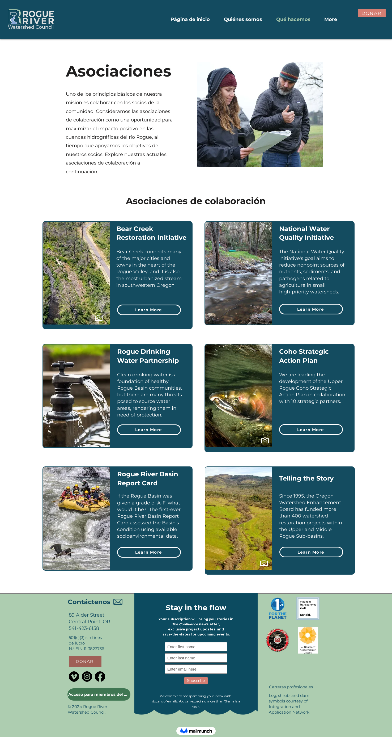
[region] (91, 321)
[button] (372, 13)
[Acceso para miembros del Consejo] (98, 694)
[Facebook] (100, 676)
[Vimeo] (74, 676)
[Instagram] (87, 676)
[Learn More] (149, 310)
